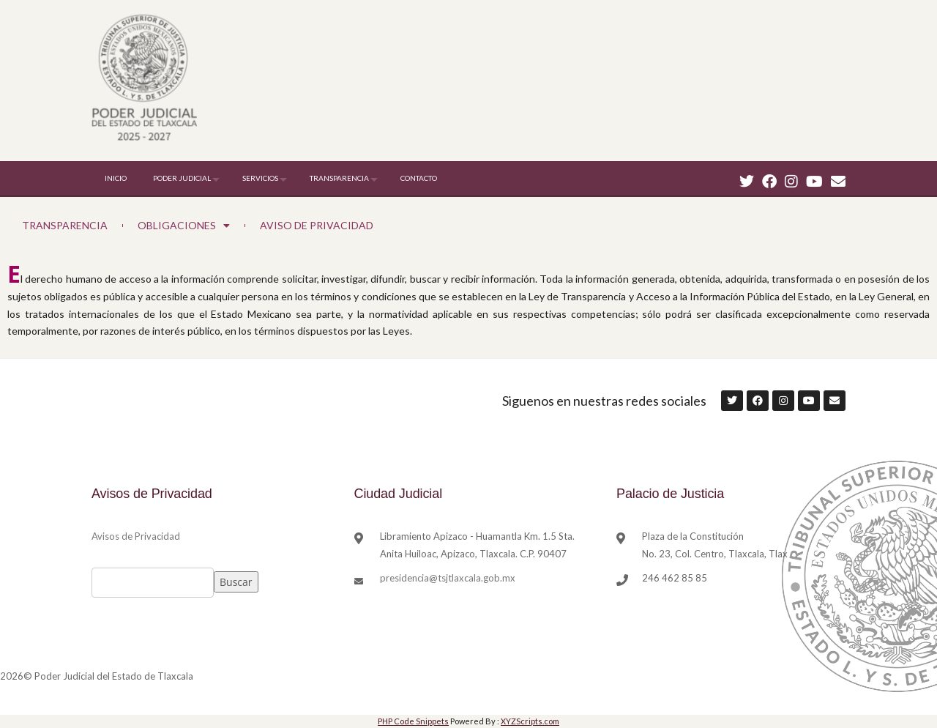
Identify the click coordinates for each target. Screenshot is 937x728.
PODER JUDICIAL (182, 178)
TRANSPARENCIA (339, 178)
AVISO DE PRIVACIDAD (316, 225)
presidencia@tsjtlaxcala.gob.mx (447, 578)
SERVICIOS (260, 178)
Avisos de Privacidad (136, 536)
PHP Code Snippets (413, 721)
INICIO (116, 178)
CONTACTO (418, 178)
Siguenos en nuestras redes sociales (604, 401)
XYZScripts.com (530, 721)
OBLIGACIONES (184, 225)
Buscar (236, 582)
